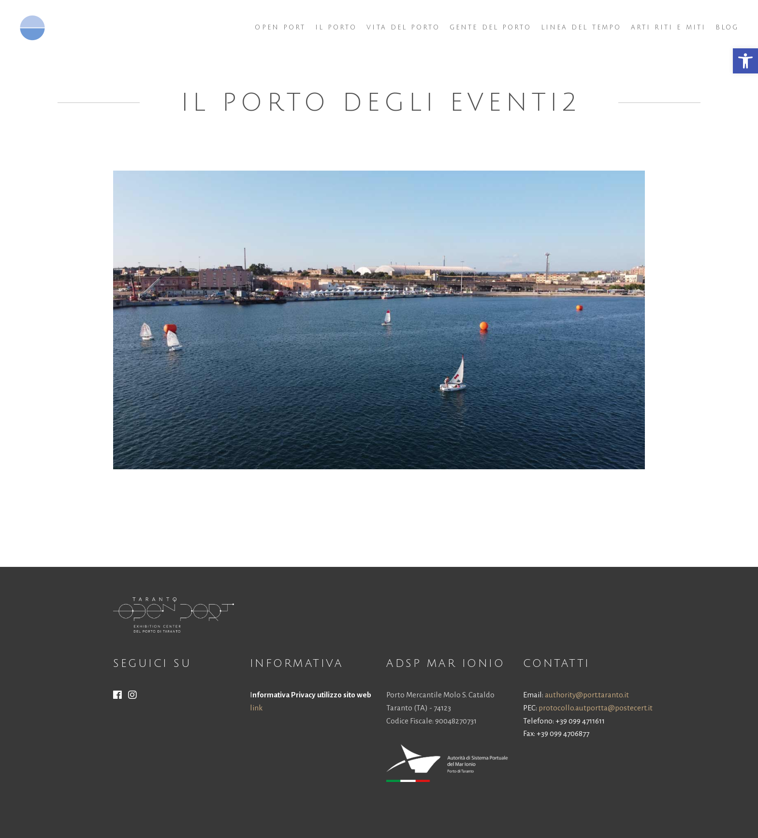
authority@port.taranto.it (587, 695)
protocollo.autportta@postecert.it (596, 708)
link (256, 708)
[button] (745, 60)
